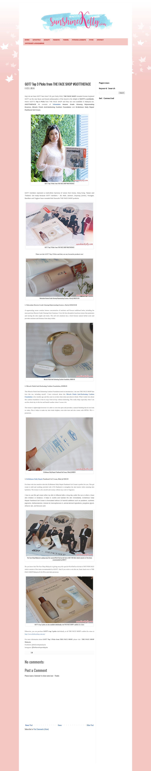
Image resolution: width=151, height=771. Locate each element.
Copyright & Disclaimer (34, 43)
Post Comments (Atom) (41, 729)
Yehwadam (57, 104)
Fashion (56, 40)
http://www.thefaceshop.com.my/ (35, 634)
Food (91, 40)
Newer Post (29, 725)
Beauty (47, 40)
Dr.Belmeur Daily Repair (34, 479)
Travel (66, 40)
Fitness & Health (79, 40)
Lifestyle (36, 40)
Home (27, 40)
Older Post (90, 725)
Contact (100, 40)
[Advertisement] (75, 63)
